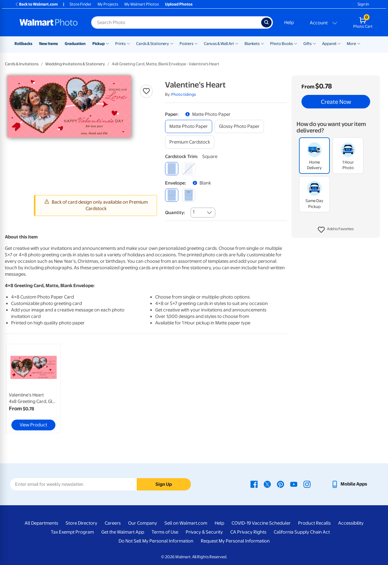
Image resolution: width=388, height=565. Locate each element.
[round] (188, 168)
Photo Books (281, 43)
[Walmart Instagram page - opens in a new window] (307, 484)
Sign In (363, 4)
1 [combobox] (193, 212)
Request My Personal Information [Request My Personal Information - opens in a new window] (235, 541)
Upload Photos (178, 4)
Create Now (336, 101)
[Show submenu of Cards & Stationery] (172, 43)
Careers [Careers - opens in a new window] (113, 523)
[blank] (171, 195)
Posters (186, 43)
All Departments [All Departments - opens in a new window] (41, 523)
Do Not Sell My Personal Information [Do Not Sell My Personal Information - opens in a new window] (156, 541)
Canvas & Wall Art (219, 43)
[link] (33, 388)
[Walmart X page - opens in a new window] (267, 484)
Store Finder (80, 4)
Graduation (75, 43)
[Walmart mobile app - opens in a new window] (349, 484)
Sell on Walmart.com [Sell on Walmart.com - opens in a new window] (185, 523)
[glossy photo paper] (239, 126)
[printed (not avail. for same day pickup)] (188, 195)
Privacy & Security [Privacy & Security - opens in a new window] (204, 532)
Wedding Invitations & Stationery (75, 64)
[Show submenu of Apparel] (339, 43)
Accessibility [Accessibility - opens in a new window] (351, 523)
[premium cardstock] (189, 142)
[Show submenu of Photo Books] (295, 43)
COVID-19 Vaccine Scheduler (261, 523)
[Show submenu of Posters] (196, 43)
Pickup (98, 43)
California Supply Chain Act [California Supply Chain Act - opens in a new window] (302, 532)
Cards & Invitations (21, 64)
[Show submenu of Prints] (128, 43)
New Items (48, 43)
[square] (171, 168)
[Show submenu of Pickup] (107, 43)
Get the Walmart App (122, 532)
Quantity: (175, 212)
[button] (336, 230)
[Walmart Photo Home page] (48, 22)
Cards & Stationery (152, 43)
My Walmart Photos (141, 4)
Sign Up (164, 484)
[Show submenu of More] (359, 43)
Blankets (252, 43)
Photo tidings (183, 94)
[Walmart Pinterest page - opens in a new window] (280, 484)
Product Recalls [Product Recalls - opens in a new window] (314, 523)
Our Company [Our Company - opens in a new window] (142, 523)
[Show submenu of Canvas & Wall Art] (237, 43)
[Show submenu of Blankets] (262, 43)
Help (289, 22)
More (351, 43)
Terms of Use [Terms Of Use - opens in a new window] (165, 532)
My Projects (108, 4)
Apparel (329, 43)
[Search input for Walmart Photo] (176, 22)
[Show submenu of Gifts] (314, 43)
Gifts (307, 43)
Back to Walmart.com (36, 4)
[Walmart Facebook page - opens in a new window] (254, 484)
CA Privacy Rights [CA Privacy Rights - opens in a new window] (248, 532)
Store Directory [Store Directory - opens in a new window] (81, 523)
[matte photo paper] (188, 126)
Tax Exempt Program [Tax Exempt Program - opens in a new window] (72, 532)
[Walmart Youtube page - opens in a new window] (293, 484)
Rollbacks (23, 43)
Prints (120, 43)
